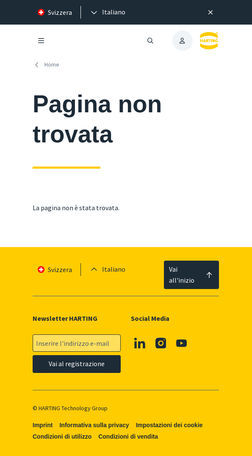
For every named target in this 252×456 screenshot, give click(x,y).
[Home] (48, 64)
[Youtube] (182, 343)
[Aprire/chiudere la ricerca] (150, 40)
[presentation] (107, 12)
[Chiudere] (210, 12)
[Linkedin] (140, 343)
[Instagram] (161, 343)
